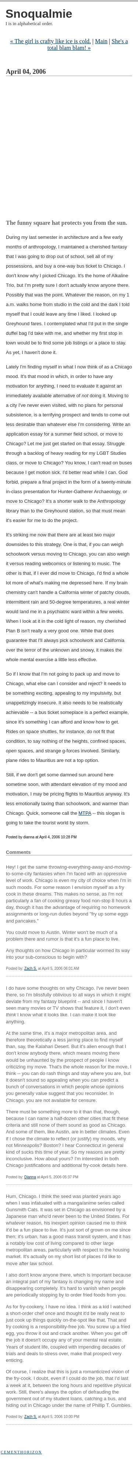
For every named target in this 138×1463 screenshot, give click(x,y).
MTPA (84, 813)
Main (101, 41)
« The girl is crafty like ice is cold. (50, 41)
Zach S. (30, 968)
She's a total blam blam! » (87, 44)
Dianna (30, 1177)
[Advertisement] (69, 149)
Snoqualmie (39, 13)
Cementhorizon (21, 1452)
